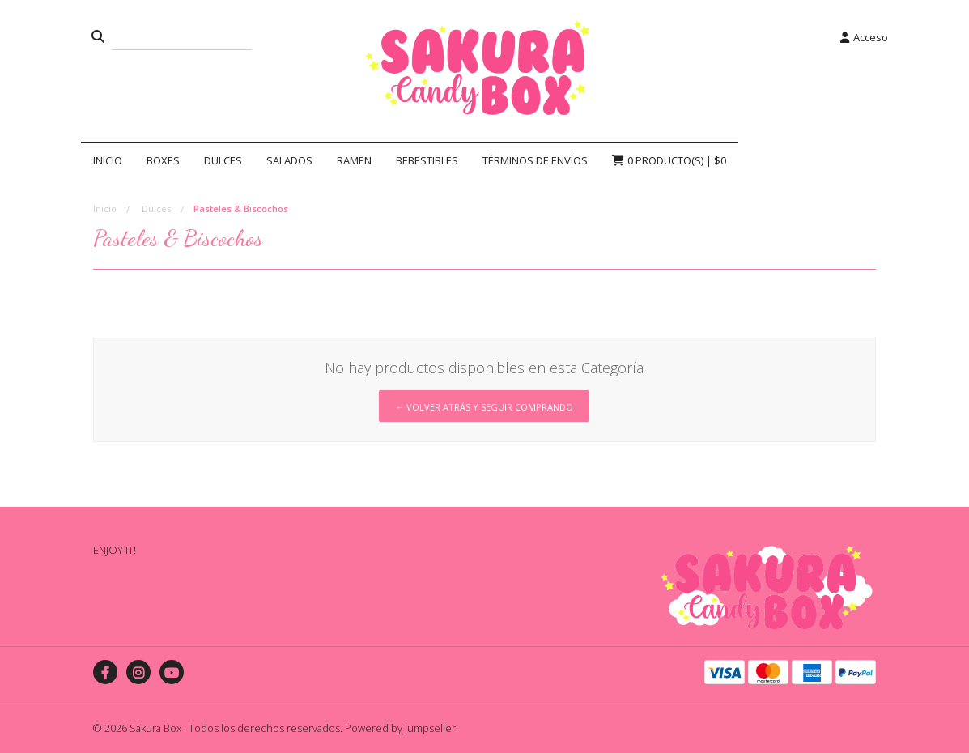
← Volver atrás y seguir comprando (484, 407)
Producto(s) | (669, 160)
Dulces (223, 160)
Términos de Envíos (535, 160)
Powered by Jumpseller (400, 728)
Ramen (354, 160)
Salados (289, 160)
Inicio (107, 160)
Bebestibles (427, 160)
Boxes (163, 160)
